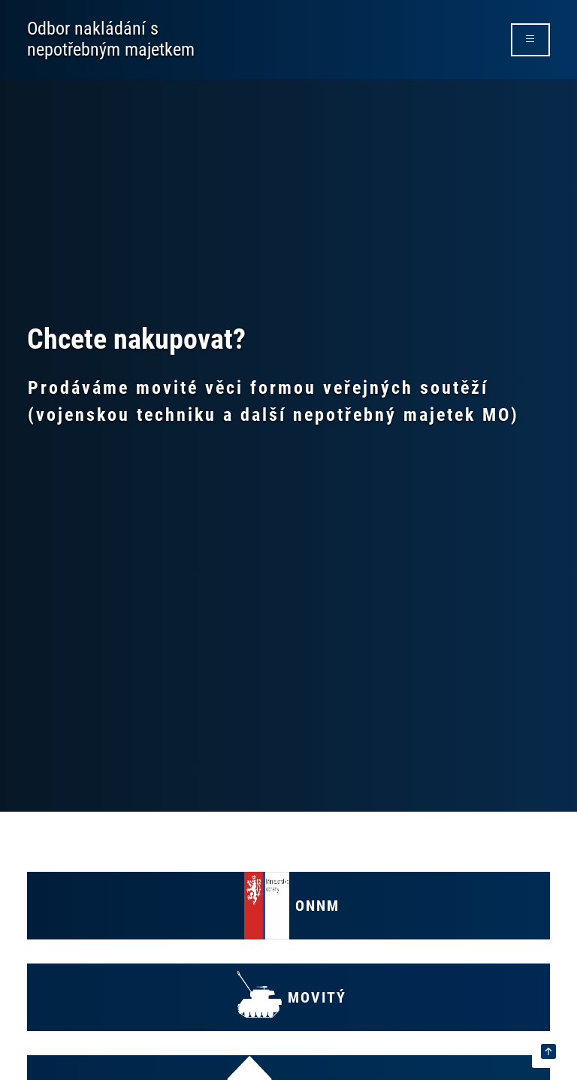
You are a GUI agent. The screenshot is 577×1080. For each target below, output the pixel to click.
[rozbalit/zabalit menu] (530, 39)
